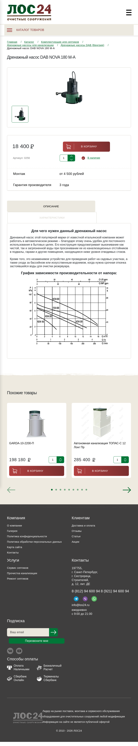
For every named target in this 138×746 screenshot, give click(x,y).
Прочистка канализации (23, 570)
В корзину (80, 150)
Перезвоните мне (36, 644)
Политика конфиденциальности (29, 528)
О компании (15, 517)
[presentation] (11, 482)
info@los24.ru (80, 609)
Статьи (76, 528)
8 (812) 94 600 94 (87, 588)
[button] (52, 481)
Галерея (12, 522)
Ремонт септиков (18, 575)
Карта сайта (15, 544)
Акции (76, 533)
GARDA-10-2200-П (21, 435)
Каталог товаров (25, 29)
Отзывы (77, 522)
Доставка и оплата (84, 517)
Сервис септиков (18, 565)
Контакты (13, 549)
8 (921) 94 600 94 (87, 595)
